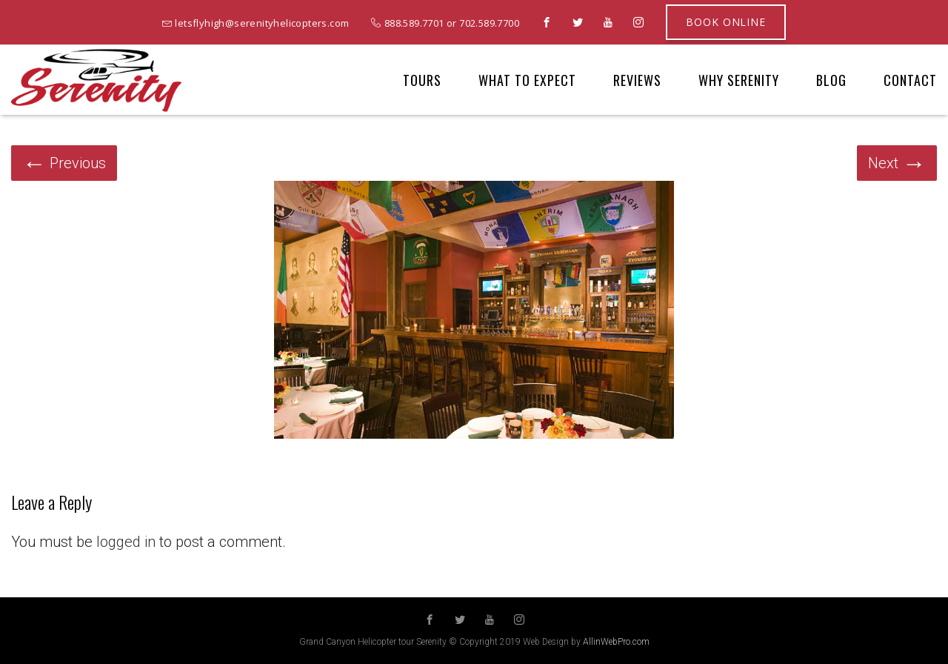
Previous (64, 163)
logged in (126, 542)
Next (897, 163)
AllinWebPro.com (616, 642)
